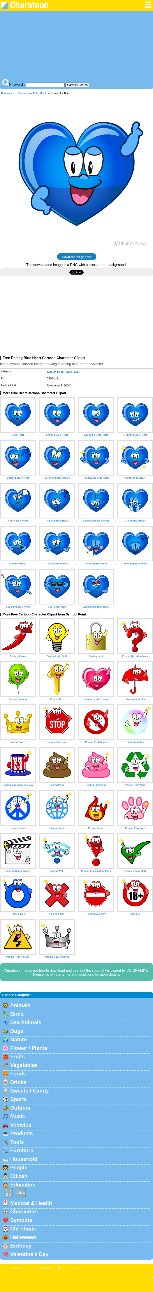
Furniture (21, 1150)
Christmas (23, 1229)
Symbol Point (25, 93)
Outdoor (20, 1108)
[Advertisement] (76, 46)
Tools (17, 1142)
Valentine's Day (29, 1254)
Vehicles (20, 1125)
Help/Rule (44, 1268)
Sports (18, 1099)
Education (23, 1185)
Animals (20, 1005)
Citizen (19, 1176)
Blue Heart (40, 93)
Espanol (15, 1268)
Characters (24, 1211)
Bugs (16, 1031)
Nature (18, 1039)
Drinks (18, 1082)
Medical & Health (31, 1203)
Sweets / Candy (29, 1091)
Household (23, 1159)
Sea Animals (25, 1022)
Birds (17, 1014)
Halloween (23, 1237)
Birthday (21, 1246)
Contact (74, 1268)
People (19, 1167)
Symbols (21, 1220)
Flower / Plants (28, 1048)
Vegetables (24, 1065)
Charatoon (6, 93)
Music (17, 1116)
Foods (18, 1074)
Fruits (17, 1056)
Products (21, 1133)
